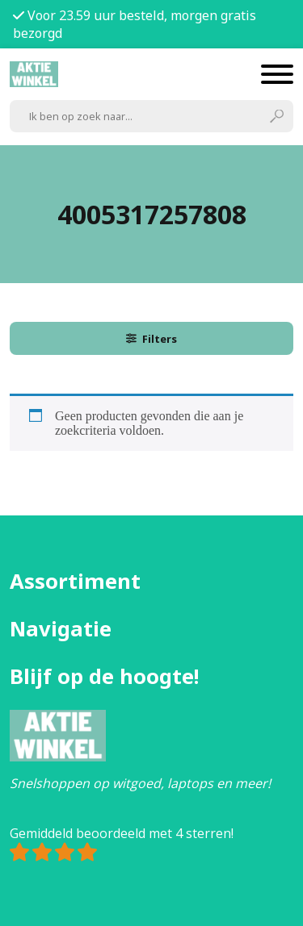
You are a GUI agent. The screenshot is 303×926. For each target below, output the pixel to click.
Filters (152, 339)
